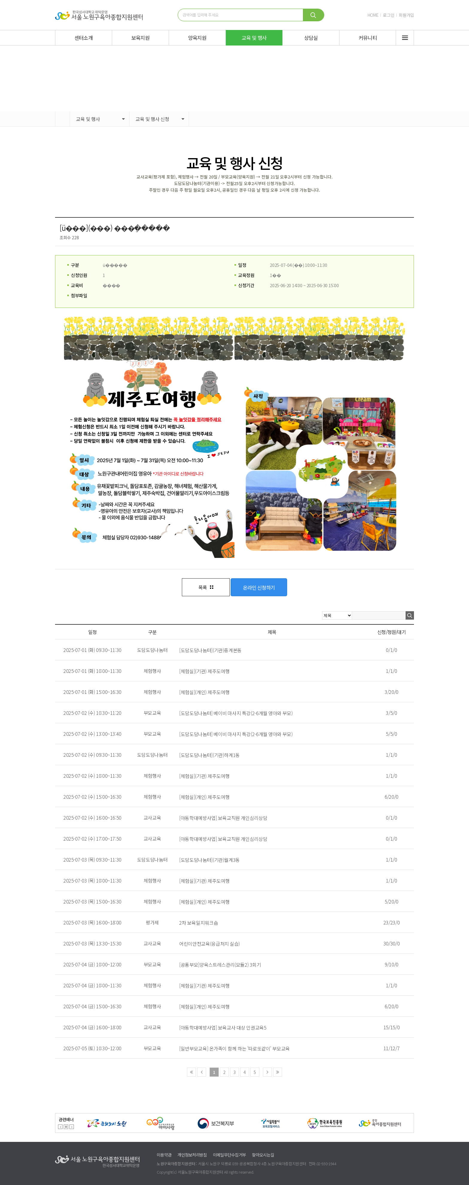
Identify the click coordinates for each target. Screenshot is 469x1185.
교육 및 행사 (254, 37)
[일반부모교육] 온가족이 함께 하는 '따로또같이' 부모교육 (234, 1048)
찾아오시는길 (263, 1154)
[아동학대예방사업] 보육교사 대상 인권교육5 (223, 1027)
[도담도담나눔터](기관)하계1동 (209, 755)
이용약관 (164, 1154)
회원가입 (406, 15)
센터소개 (83, 37)
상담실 (311, 37)
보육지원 (140, 37)
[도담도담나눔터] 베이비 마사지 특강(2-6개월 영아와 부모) (236, 713)
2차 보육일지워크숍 (198, 922)
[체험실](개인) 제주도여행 (204, 692)
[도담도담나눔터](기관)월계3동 (209, 859)
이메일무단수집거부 (229, 1154)
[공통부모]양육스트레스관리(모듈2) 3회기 (220, 964)
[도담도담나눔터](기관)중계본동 (210, 650)
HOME (373, 15)
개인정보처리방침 (192, 1154)
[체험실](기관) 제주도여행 (204, 671)
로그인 (388, 15)
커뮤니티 (368, 37)
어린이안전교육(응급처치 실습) (209, 943)
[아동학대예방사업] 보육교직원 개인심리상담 (223, 818)
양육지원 (197, 37)
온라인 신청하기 (259, 587)
